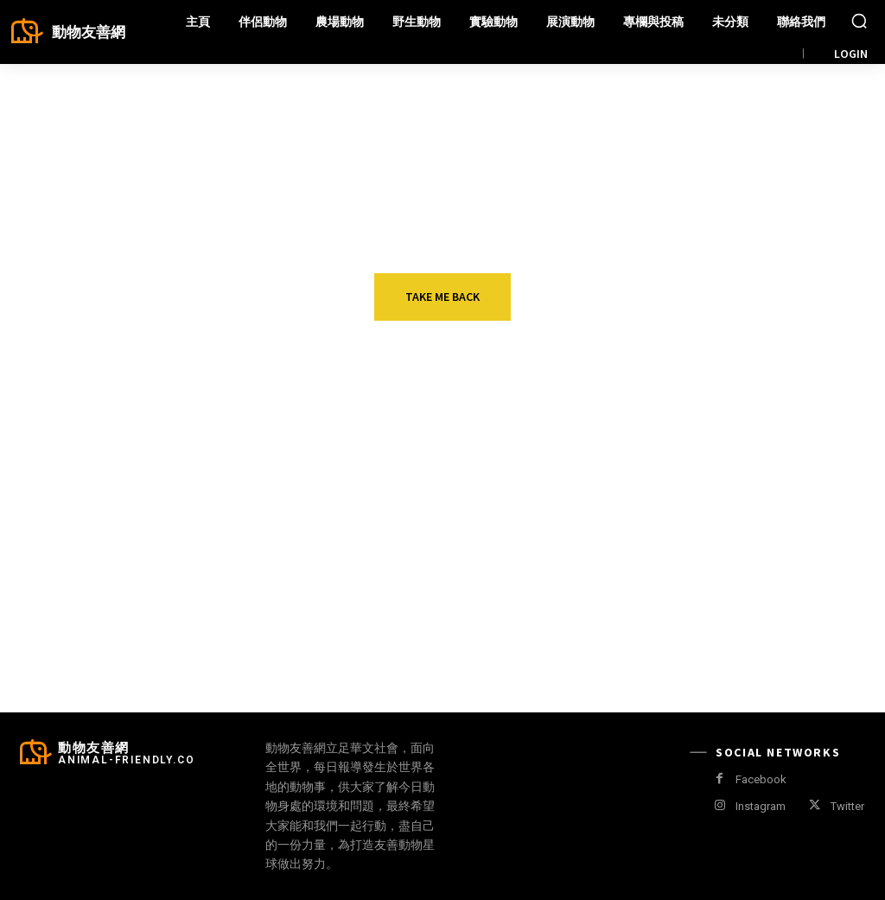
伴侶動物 (140, 497)
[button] (859, 20)
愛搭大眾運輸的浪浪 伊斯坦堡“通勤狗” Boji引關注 (189, 529)
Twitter (847, 806)
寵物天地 (730, 603)
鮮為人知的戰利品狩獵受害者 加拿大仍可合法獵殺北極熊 (485, 644)
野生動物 (435, 497)
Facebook (760, 779)
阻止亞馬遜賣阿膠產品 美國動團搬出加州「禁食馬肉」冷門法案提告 (189, 644)
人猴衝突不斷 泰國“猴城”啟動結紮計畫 (484, 529)
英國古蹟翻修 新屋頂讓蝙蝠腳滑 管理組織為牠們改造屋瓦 (780, 538)
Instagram (760, 806)
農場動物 (140, 603)
